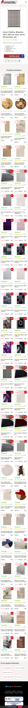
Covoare (19, 677)
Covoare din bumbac (8, 677)
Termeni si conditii (11, 691)
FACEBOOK (9, 686)
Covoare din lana (7, 672)
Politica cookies (18, 693)
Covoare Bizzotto (7, 668)
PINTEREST (18, 686)
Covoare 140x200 (19, 668)
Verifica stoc (16, 56)
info (12, 94)
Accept (20, 706)
